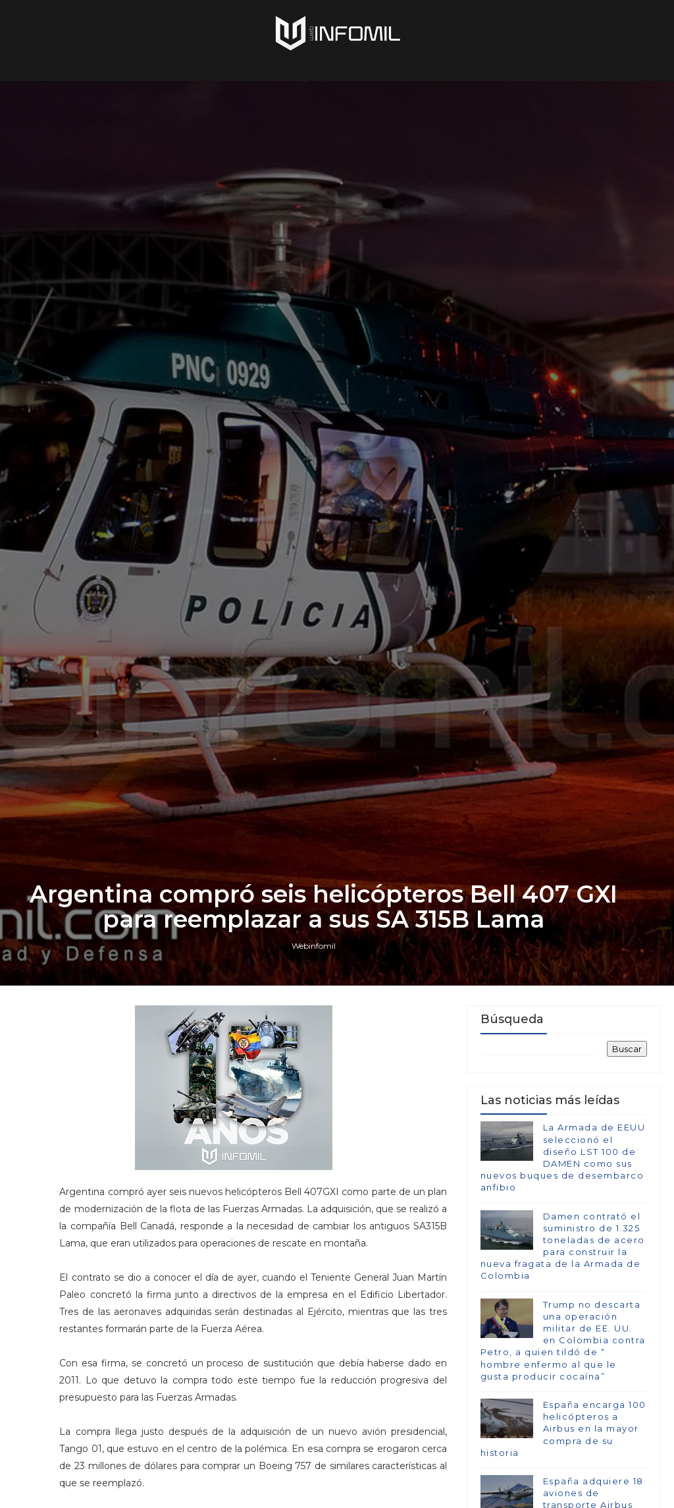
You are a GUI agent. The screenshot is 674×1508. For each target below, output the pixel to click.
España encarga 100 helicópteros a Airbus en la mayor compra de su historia (563, 1428)
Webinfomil (314, 946)
